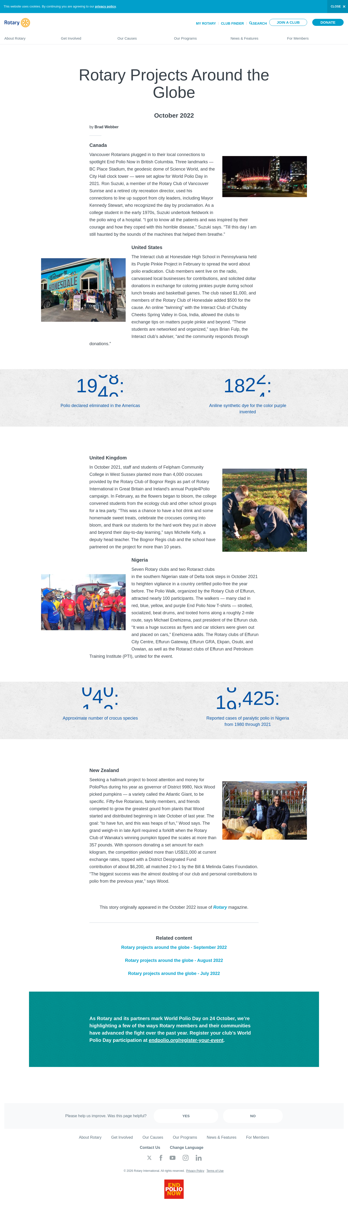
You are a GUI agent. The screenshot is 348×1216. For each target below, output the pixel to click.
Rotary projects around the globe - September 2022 (174, 947)
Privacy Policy (195, 1171)
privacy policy (105, 6)
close (336, 6)
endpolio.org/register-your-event (186, 1040)
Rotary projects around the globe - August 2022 (174, 960)
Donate (327, 22)
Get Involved (84, 36)
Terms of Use (215, 1171)
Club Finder (232, 23)
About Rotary (27, 36)
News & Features (254, 36)
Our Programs (197, 36)
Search (260, 23)
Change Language (186, 1147)
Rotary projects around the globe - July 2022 (174, 973)
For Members (315, 36)
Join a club (288, 22)
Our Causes (140, 36)
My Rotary (206, 23)
